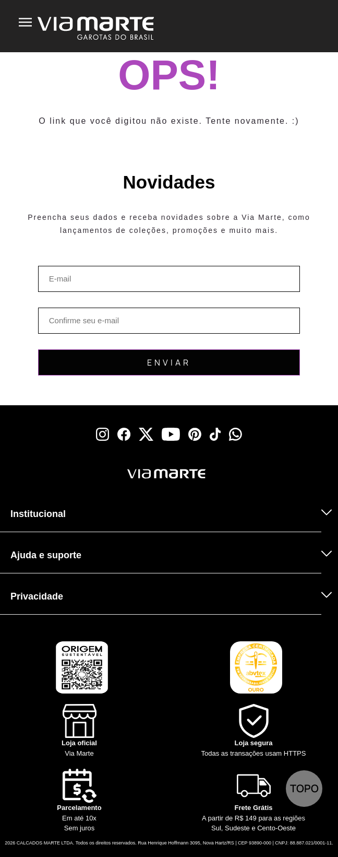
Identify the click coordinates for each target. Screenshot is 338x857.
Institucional (38, 514)
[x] (146, 434)
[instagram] (102, 434)
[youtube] (171, 434)
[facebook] (124, 434)
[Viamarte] (117, 474)
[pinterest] (195, 434)
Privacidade (36, 596)
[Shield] (253, 731)
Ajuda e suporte (45, 555)
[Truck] (32, 487)
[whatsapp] (235, 434)
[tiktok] (215, 434)
